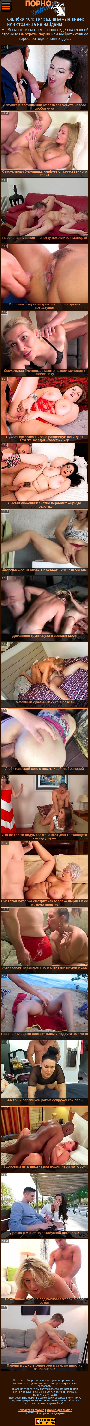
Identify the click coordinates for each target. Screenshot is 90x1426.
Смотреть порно (34, 34)
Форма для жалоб (59, 1410)
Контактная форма (31, 1410)
